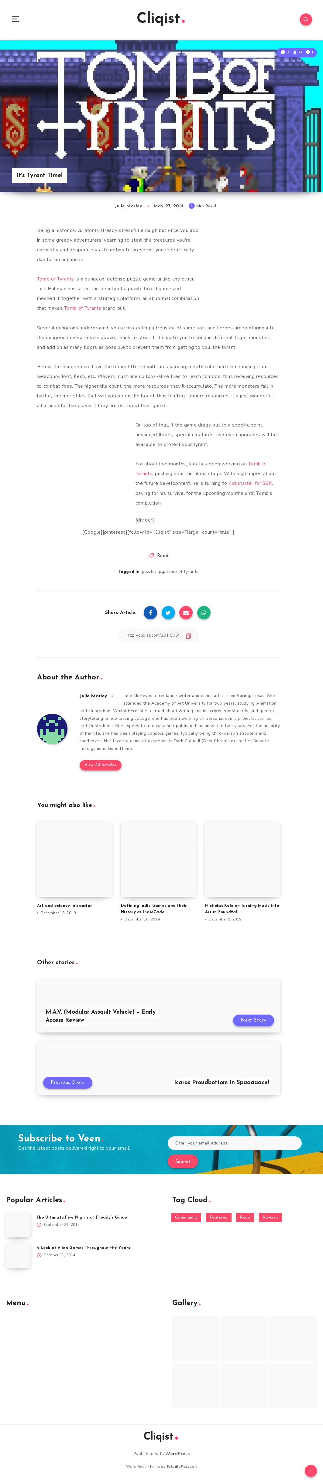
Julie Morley (94, 696)
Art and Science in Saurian (65, 906)
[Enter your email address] (235, 1144)
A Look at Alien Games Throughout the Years (83, 1249)
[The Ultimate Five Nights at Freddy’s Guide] (18, 1226)
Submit (183, 1162)
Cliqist (161, 19)
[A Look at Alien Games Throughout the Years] (18, 1256)
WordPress (177, 1454)
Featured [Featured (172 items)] (219, 1218)
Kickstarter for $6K (251, 483)
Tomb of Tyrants (56, 279)
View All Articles (100, 766)
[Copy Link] (158, 635)
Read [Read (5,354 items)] (245, 1218)
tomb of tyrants (183, 571)
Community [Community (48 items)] (186, 1218)
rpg (160, 571)
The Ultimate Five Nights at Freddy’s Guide (81, 1218)
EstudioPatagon (182, 1467)
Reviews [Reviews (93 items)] (271, 1218)
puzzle (148, 571)
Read (163, 556)
